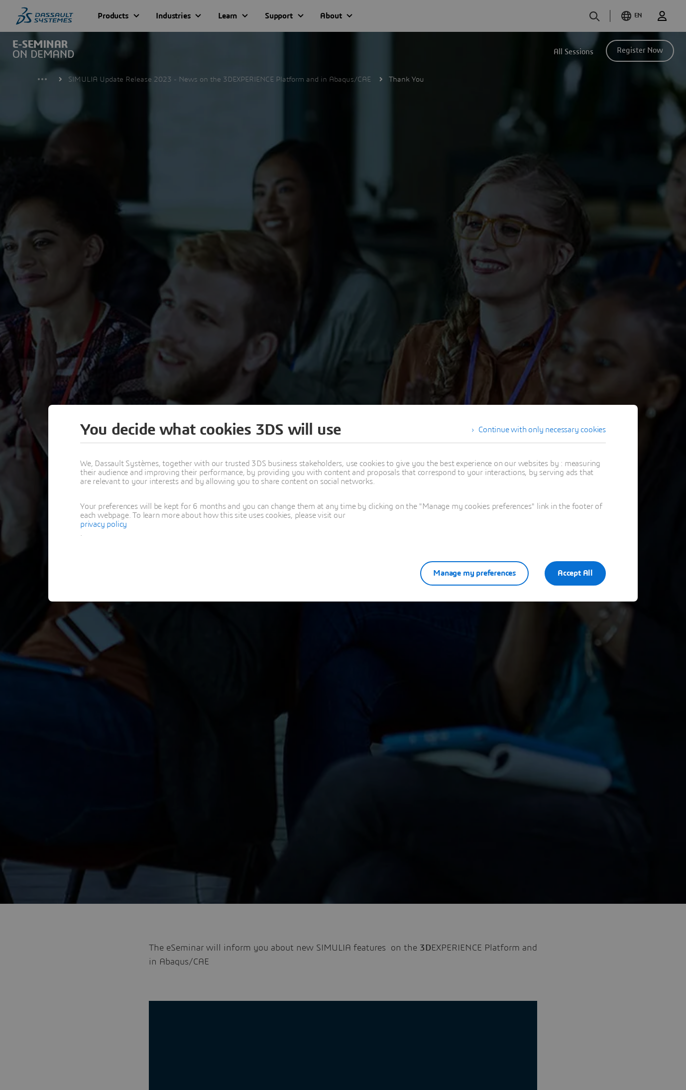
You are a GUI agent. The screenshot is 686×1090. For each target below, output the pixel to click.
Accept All (575, 573)
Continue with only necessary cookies (542, 430)
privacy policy (103, 524)
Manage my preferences (474, 573)
